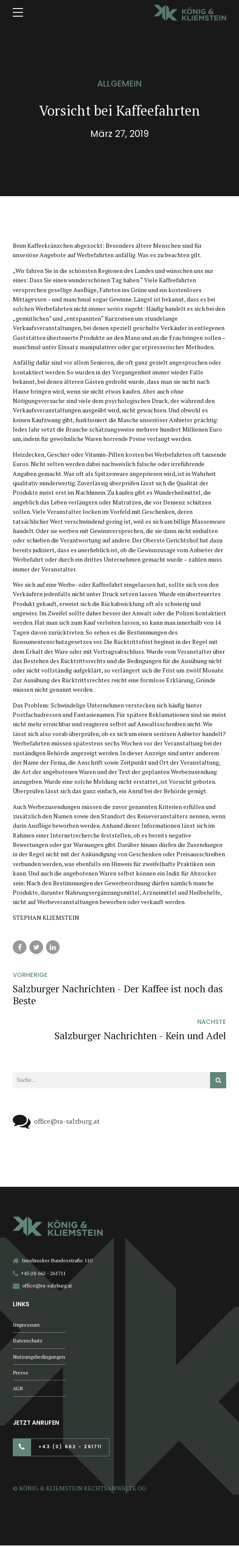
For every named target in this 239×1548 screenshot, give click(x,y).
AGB (18, 1390)
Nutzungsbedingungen (39, 1357)
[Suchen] (218, 1080)
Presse (21, 1374)
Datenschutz (28, 1341)
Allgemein (119, 84)
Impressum (26, 1325)
